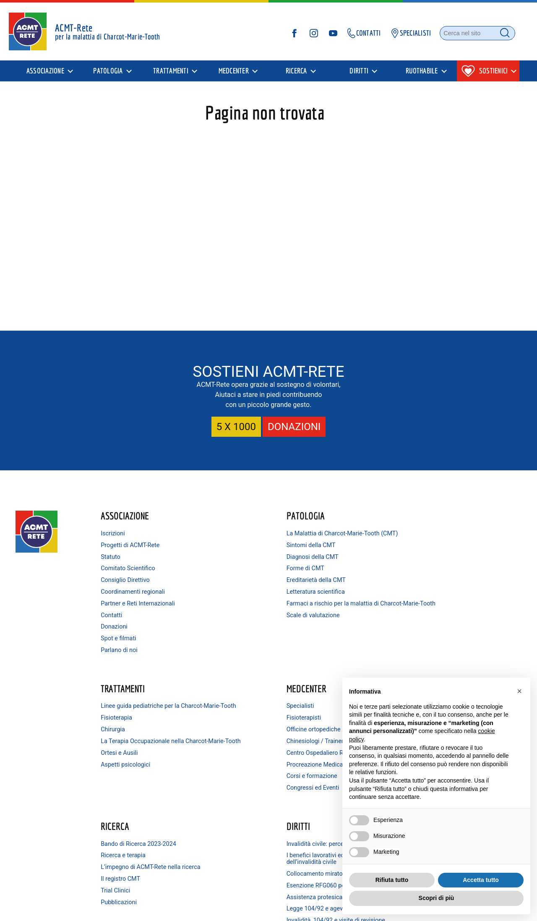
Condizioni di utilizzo (259, 908)
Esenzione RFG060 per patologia (250, 766)
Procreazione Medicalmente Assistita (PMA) (443, 601)
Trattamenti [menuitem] (170, 74)
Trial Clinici (121, 758)
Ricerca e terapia (129, 716)
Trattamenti (328, 515)
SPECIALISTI (401, 35)
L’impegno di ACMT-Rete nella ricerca (147, 732)
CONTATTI (354, 35)
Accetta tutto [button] (481, 880)
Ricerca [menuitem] (296, 74)
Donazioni (120, 625)
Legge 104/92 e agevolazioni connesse (245, 794)
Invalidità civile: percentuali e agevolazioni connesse (245, 708)
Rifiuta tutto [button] (392, 880)
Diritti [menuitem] (358, 74)
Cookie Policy (213, 908)
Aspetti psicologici (331, 604)
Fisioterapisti (423, 544)
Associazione (131, 515)
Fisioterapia (322, 551)
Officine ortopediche (433, 556)
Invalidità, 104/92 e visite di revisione (243, 812)
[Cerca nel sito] (469, 35)
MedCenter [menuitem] (234, 74)
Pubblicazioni (125, 770)
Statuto (117, 556)
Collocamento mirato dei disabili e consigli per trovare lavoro (250, 752)
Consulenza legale (231, 857)
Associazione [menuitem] (45, 74)
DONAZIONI (294, 426)
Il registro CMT (126, 747)
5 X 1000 (236, 426)
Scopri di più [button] (436, 898)
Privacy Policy (176, 908)
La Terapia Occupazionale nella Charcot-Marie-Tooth (347, 577)
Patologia (226, 515)
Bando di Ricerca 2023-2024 (144, 705)
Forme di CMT (226, 574)
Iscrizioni (119, 532)
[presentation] (49, 75)
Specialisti (420, 532)
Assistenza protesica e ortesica (249, 778)
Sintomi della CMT (231, 551)
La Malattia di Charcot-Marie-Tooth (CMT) (245, 536)
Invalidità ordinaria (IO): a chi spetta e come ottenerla (245, 830)
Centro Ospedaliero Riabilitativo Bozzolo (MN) (448, 583)
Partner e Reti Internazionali (144, 602)
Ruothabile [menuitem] (422, 74)
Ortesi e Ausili (324, 592)
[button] (519, 691)
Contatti (117, 614)
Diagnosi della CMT (233, 562)
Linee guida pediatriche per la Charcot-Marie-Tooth (345, 536)
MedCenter (426, 515)
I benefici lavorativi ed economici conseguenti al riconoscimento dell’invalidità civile (250, 730)
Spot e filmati (124, 637)
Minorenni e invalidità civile (243, 845)
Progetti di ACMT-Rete (136, 544)
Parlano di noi (125, 649)
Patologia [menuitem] (108, 74)
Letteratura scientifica (236, 597)
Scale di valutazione (233, 627)
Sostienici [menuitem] (484, 75)
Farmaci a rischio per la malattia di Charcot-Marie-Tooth (250, 613)
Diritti (218, 688)
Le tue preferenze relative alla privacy (333, 908)
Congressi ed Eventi (432, 627)
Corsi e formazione (431, 616)
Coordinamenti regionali (139, 591)
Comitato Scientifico (134, 567)
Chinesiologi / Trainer (434, 567)
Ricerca (121, 688)
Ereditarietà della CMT (236, 586)
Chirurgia (318, 562)
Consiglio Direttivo (131, 579)
